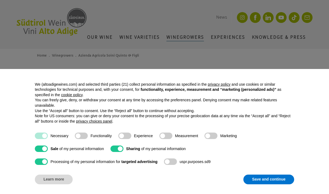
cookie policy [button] (71, 95)
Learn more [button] (53, 179)
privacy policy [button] (219, 84)
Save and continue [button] (269, 179)
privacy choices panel (94, 121)
